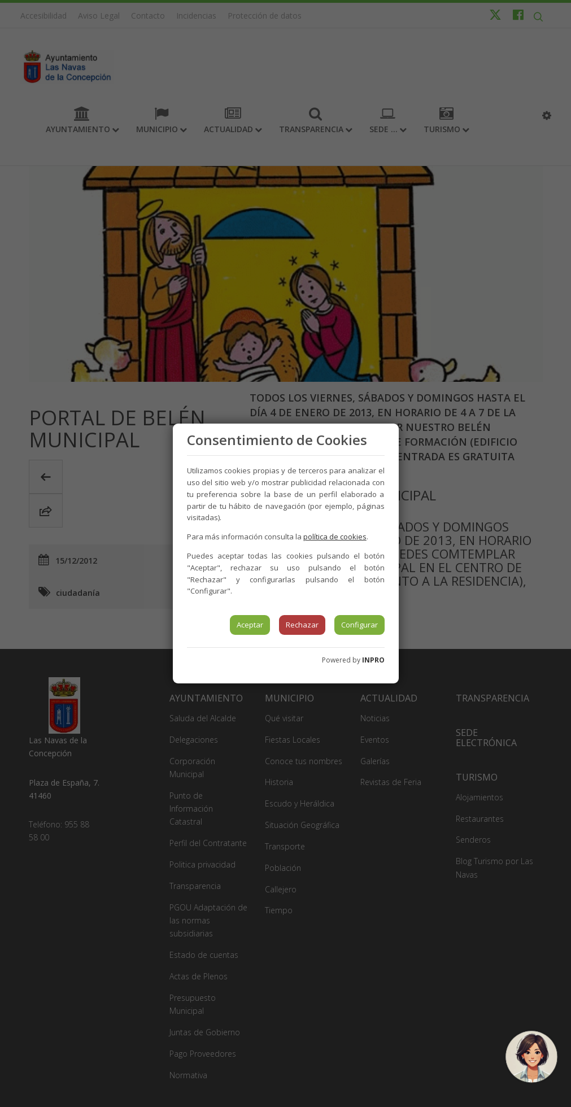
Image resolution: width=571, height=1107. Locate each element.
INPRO (373, 660)
